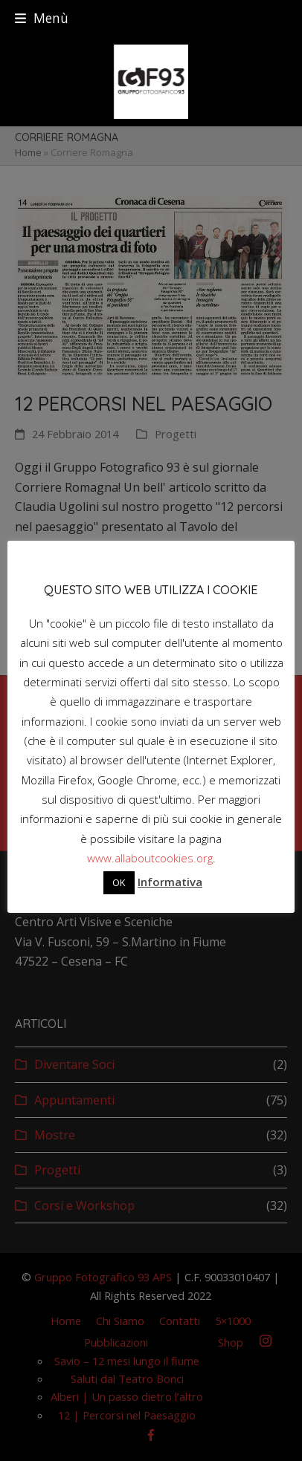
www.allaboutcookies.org (150, 857)
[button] (41, 18)
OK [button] (119, 882)
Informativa (170, 881)
